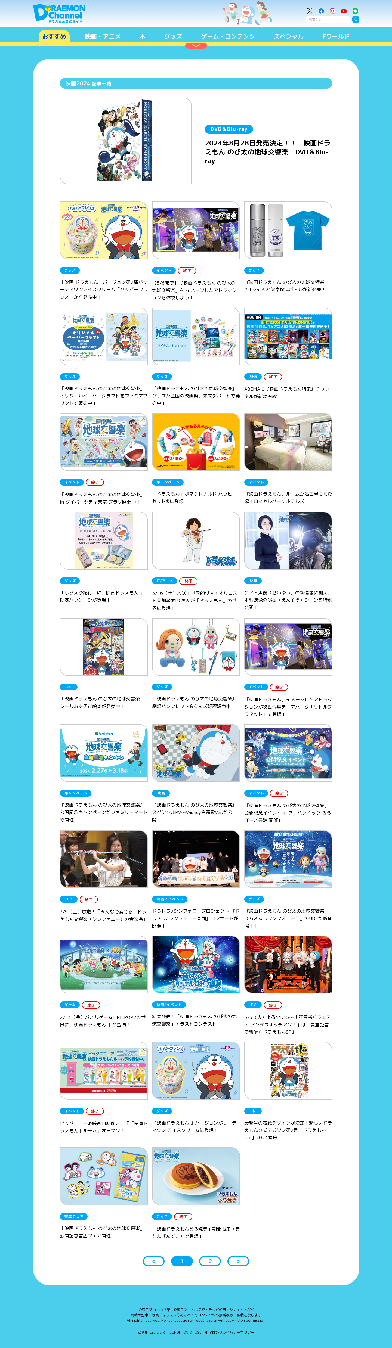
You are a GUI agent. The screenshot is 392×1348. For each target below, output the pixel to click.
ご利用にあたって (152, 1332)
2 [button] (210, 1261)
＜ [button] (153, 1261)
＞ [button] (238, 1261)
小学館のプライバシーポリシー (229, 1332)
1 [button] (182, 1261)
